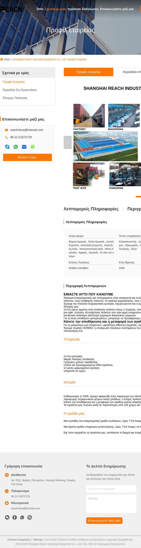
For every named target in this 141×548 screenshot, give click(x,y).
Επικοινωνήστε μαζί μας (117, 9)
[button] (68, 142)
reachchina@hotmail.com (26, 129)
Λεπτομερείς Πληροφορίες (91, 208)
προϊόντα (74, 9)
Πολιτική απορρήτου (18, 539)
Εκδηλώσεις (90, 9)
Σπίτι (40, 9)
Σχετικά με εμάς (55, 9)
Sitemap (37, 539)
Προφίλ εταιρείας (88, 72)
